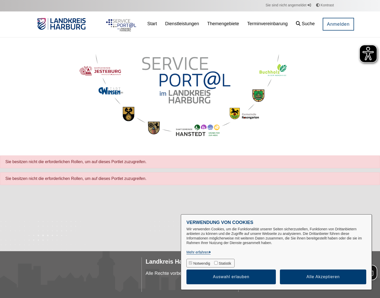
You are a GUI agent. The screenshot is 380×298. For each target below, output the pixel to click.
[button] (305, 24)
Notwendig (201, 263)
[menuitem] (152, 24)
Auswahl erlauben (231, 277)
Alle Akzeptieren (323, 277)
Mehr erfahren (197, 252)
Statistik (225, 263)
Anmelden (338, 24)
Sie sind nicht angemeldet (288, 5)
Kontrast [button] (325, 5)
